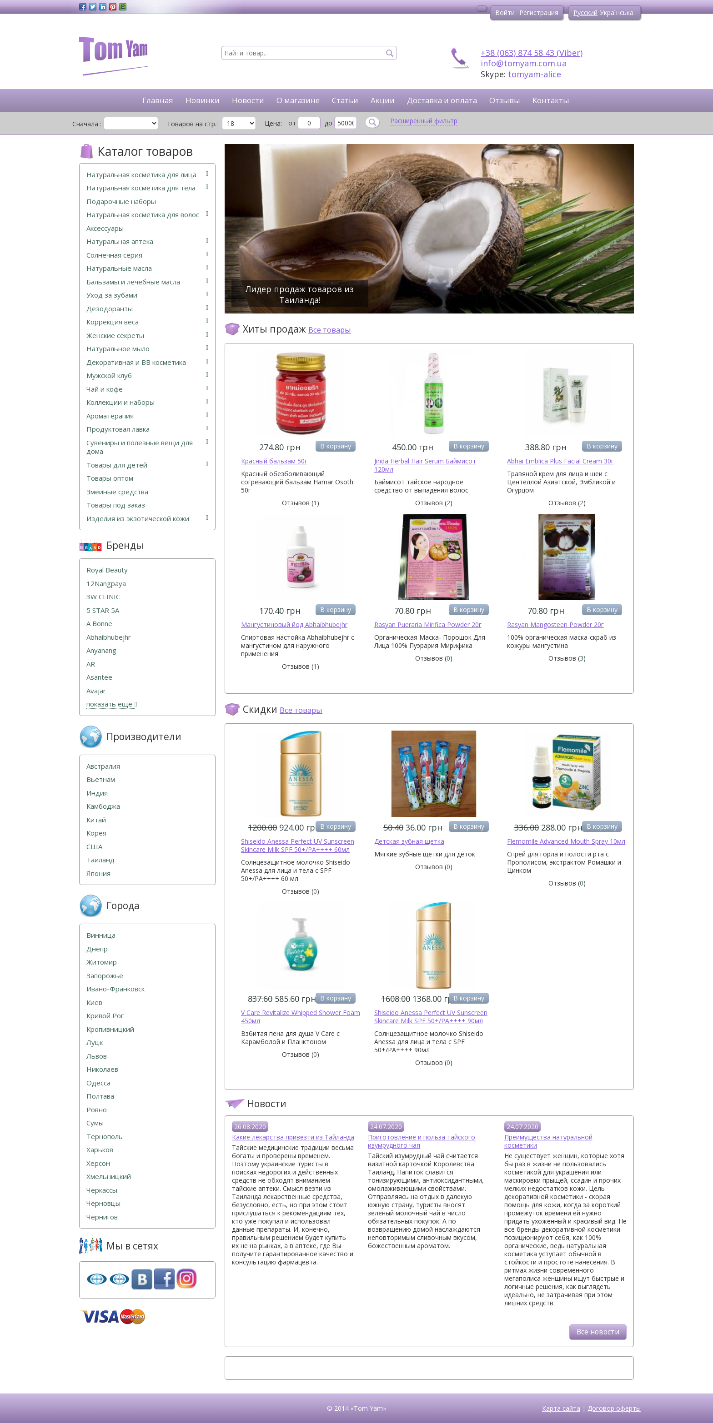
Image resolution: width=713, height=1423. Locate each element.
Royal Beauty (107, 570)
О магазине (298, 100)
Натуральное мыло (147, 348)
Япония (98, 873)
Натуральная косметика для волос (147, 214)
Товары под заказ (115, 505)
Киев (94, 1002)
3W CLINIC (103, 596)
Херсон (98, 1163)
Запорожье (104, 975)
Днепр (97, 949)
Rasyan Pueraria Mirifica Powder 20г (428, 624)
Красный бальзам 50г (274, 461)
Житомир (101, 962)
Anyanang (101, 650)
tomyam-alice (534, 74)
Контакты (550, 100)
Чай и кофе (147, 389)
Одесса (98, 1083)
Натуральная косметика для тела (147, 188)
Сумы (95, 1123)
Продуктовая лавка (147, 429)
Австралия (103, 766)
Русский (585, 12)
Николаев (102, 1069)
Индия (97, 793)
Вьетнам (100, 779)
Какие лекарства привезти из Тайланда (293, 1137)
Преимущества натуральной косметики (548, 1141)
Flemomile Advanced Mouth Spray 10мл (566, 841)
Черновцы (103, 1203)
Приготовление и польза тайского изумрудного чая (421, 1141)
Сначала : (86, 123)
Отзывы (504, 100)
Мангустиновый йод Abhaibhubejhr (294, 624)
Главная (157, 100)
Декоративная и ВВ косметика (147, 362)
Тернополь (104, 1136)
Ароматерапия (147, 416)
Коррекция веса (147, 322)
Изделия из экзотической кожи (147, 518)
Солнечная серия (147, 255)
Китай (96, 820)
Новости (248, 100)
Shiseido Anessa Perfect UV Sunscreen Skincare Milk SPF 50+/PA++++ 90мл (430, 1016)
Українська (616, 12)
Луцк (94, 1042)
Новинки (203, 100)
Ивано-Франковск (115, 989)
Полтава (100, 1096)
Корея (96, 833)
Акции (383, 100)
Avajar (96, 691)
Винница (100, 935)
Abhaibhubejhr (108, 637)
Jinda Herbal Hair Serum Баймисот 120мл (425, 465)
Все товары (329, 329)
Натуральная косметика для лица (147, 174)
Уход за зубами (147, 295)
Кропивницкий (110, 1029)
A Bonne (99, 623)
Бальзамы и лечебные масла (147, 282)
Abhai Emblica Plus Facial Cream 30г (560, 461)
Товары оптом (109, 478)
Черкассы (101, 1190)
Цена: (273, 123)
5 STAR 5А (102, 610)
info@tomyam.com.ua (524, 63)
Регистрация (538, 12)
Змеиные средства (117, 492)
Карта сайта (561, 1408)
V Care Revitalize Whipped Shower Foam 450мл (300, 1016)
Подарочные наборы (121, 201)
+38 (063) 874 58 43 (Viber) (531, 52)
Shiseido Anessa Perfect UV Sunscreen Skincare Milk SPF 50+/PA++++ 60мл (297, 845)
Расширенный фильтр (423, 121)
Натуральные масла (147, 268)
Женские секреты (147, 335)
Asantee (99, 677)
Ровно (96, 1109)
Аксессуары (105, 228)
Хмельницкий (108, 1176)
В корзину (335, 446)
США (94, 846)
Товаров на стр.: (192, 123)
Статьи (345, 100)
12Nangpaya (106, 583)
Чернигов (102, 1217)
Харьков (99, 1149)
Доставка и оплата (442, 100)
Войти (505, 12)
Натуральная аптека (147, 241)
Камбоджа (103, 806)
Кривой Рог (105, 1015)
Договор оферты (614, 1408)
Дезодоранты (147, 308)
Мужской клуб (147, 375)
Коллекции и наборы (147, 402)
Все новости (598, 1332)
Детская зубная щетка (409, 841)
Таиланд (100, 860)
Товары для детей (147, 465)
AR (90, 664)
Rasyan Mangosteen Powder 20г (555, 624)
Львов (96, 1056)
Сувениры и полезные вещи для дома (147, 447)
